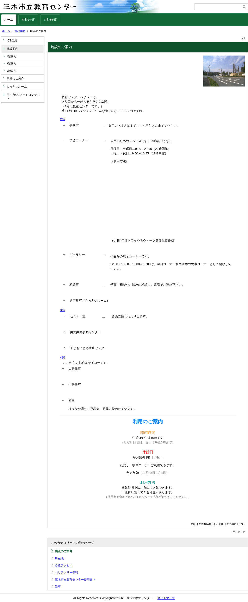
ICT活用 (12, 40)
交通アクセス (63, 565)
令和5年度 (50, 19)
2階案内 (11, 70)
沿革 (58, 586)
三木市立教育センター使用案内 (75, 579)
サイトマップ (166, 598)
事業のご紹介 (15, 78)
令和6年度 (28, 19)
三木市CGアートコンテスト (23, 96)
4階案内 (11, 56)
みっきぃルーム (17, 86)
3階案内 (11, 63)
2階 (62, 119)
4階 (62, 357)
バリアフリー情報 (66, 572)
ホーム (8, 19)
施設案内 (20, 31)
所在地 (59, 558)
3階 (62, 310)
